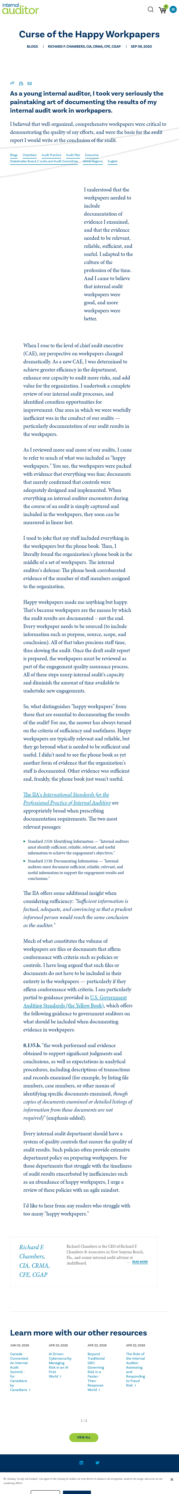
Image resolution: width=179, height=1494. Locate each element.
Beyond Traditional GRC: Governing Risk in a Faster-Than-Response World (96, 1372)
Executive (92, 155)
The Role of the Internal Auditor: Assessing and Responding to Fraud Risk (135, 1370)
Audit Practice (51, 155)
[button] (81, 1420)
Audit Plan (73, 155)
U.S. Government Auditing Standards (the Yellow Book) (75, 1001)
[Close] (172, 1487)
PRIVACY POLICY (84, 1476)
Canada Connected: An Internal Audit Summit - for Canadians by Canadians (19, 1372)
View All (84, 1438)
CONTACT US (54, 1476)
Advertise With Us (119, 1476)
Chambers (30, 155)
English (113, 161)
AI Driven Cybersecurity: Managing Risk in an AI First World (59, 1365)
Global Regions (93, 161)
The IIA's (67, 798)
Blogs (14, 155)
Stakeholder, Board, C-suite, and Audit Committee (44, 161)
